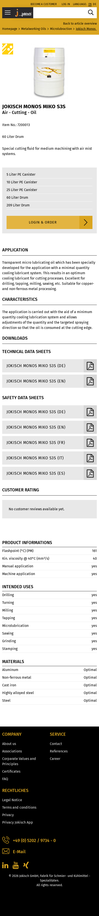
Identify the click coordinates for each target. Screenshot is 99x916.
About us (9, 744)
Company (11, 734)
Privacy (8, 815)
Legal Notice (12, 800)
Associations (12, 751)
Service (58, 734)
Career (55, 759)
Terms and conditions (19, 807)
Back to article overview (80, 23)
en (90, 4)
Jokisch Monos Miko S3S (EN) (52, 381)
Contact (56, 744)
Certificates (11, 771)
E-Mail (14, 851)
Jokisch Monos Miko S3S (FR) (52, 442)
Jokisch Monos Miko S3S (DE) (52, 365)
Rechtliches (15, 790)
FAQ (5, 779)
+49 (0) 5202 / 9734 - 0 (29, 840)
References (59, 751)
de (94, 4)
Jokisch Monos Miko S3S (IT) (52, 458)
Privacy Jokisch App (17, 822)
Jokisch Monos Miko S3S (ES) (52, 473)
